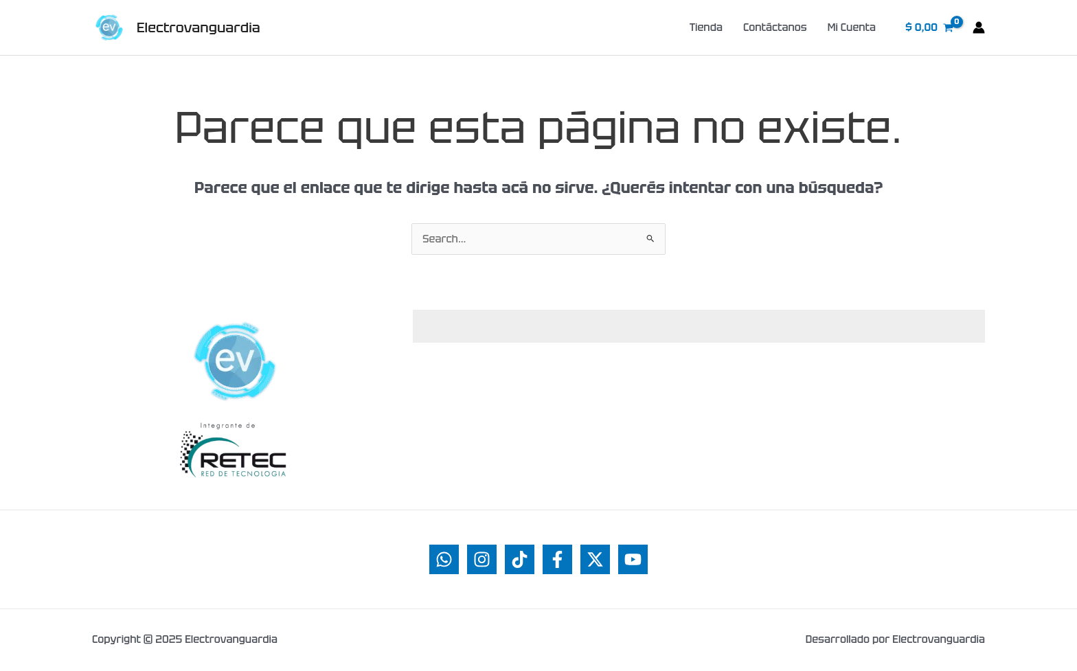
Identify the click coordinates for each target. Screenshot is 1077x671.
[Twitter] (595, 559)
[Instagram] (482, 559)
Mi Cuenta (852, 27)
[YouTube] (633, 559)
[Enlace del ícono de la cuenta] (979, 27)
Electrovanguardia (198, 27)
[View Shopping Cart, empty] (929, 28)
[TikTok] (519, 559)
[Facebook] (557, 559)
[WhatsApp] (444, 559)
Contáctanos (775, 27)
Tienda (706, 27)
